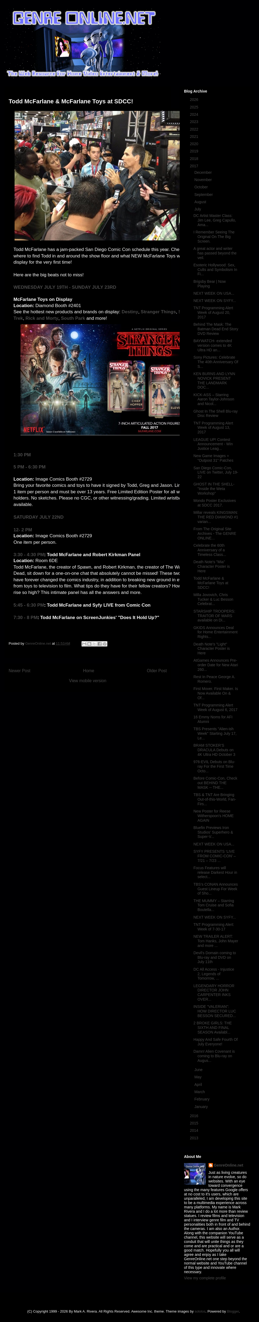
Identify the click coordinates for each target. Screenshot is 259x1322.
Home (88, 670)
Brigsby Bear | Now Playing (209, 283)
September (204, 194)
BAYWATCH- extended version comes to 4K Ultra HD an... (212, 345)
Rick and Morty (41, 318)
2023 (194, 122)
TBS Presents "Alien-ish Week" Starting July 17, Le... (215, 733)
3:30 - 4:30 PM (28, 554)
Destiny (130, 311)
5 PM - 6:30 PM (29, 467)
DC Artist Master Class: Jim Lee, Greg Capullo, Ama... (214, 220)
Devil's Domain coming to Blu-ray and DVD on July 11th (214, 957)
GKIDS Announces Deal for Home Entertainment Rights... (215, 632)
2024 (194, 114)
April (198, 1084)
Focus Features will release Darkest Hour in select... (215, 872)
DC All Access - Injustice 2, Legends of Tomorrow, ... (213, 974)
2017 (194, 166)
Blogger (233, 1311)
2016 (194, 1116)
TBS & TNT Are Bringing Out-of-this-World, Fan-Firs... (214, 799)
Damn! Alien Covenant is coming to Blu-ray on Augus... (214, 1056)
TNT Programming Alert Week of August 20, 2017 (213, 312)
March (200, 1092)
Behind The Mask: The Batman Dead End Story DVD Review (215, 329)
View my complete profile (205, 1278)
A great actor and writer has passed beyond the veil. (215, 253)
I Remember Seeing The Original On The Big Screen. (213, 236)
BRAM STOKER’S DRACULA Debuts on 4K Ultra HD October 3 (214, 750)
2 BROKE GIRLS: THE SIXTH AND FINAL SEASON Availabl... (212, 1027)
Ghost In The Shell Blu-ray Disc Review (215, 413)
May (198, 1077)
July (198, 209)
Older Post (157, 670)
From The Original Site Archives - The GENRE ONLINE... (214, 533)
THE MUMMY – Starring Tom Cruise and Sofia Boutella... (213, 905)
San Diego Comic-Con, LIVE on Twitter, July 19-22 (215, 472)
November (203, 180)
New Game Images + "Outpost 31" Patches (213, 458)
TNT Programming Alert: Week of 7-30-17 (213, 926)
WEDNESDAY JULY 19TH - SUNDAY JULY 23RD (64, 287)
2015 (194, 1123)
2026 (194, 99)
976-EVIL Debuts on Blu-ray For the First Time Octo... (214, 766)
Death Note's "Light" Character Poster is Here (211, 648)
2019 (194, 151)
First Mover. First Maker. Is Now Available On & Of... (215, 693)
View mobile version (87, 680)
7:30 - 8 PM (25, 617)
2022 (194, 129)
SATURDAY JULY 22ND (38, 517)
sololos (200, 1311)
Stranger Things (158, 311)
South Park (73, 318)
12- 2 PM (22, 529)
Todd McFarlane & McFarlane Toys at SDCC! (210, 583)
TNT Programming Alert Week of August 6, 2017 (215, 707)
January (201, 1107)
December (203, 172)
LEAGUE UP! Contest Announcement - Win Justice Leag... (213, 444)
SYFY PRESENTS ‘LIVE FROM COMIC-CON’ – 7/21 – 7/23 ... (214, 856)
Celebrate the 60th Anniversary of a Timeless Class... (209, 550)
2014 (194, 1130)
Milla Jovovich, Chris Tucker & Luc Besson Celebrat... (213, 599)
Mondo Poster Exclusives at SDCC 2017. (214, 502)
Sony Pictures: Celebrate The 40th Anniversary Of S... (215, 362)
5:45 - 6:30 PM (28, 605)
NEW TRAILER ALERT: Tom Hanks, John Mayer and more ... (215, 941)
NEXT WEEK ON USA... (213, 293)
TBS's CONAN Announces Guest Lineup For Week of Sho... (215, 889)
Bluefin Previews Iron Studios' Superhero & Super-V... (213, 832)
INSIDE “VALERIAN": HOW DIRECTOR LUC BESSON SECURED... (214, 1011)
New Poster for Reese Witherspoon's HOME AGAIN (213, 816)
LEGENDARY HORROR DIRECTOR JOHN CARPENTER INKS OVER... (213, 992)
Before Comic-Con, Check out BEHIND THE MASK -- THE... (215, 783)
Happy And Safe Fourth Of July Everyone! (215, 1041)
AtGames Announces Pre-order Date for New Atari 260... (215, 665)
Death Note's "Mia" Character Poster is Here (211, 566)
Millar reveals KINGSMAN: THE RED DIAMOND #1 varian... (215, 517)
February (202, 1099)
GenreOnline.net (228, 1165)
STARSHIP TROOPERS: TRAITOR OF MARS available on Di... (214, 616)
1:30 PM (22, 454)
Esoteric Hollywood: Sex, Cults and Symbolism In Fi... (215, 269)
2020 (194, 144)
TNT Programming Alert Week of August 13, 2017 (213, 427)
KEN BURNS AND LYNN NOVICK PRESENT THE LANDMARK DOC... (214, 380)
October (201, 187)
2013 (194, 1138)
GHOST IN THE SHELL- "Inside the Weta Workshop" (213, 488)
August (200, 202)
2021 (194, 136)
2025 (194, 107)
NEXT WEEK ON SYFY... (214, 300)
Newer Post (19, 670)
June (198, 1070)
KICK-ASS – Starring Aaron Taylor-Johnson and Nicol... (213, 399)
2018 (194, 159)
